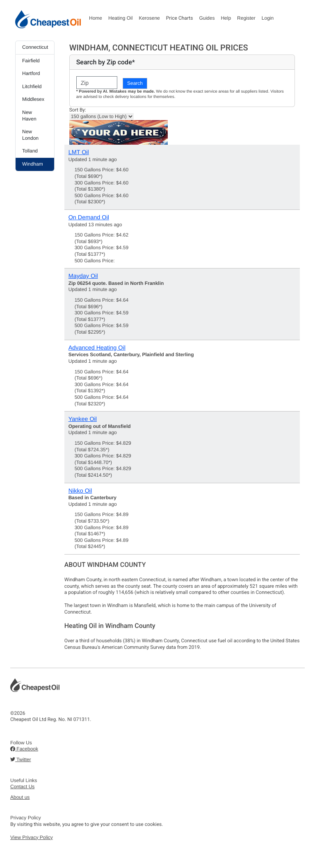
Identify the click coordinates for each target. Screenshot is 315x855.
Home (95, 18)
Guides (207, 18)
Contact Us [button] (22, 786)
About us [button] (20, 797)
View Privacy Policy (31, 837)
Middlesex (33, 99)
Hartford (31, 73)
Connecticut (35, 47)
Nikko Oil (80, 491)
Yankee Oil (82, 419)
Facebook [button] (24, 749)
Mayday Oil (83, 276)
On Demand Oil (88, 217)
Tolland (30, 151)
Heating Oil (120, 18)
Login (268, 18)
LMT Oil (78, 152)
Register (246, 18)
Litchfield (31, 86)
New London (30, 135)
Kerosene (149, 18)
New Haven (29, 115)
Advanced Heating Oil (97, 348)
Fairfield (31, 61)
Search (135, 83)
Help (226, 18)
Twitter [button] (20, 759)
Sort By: (77, 110)
